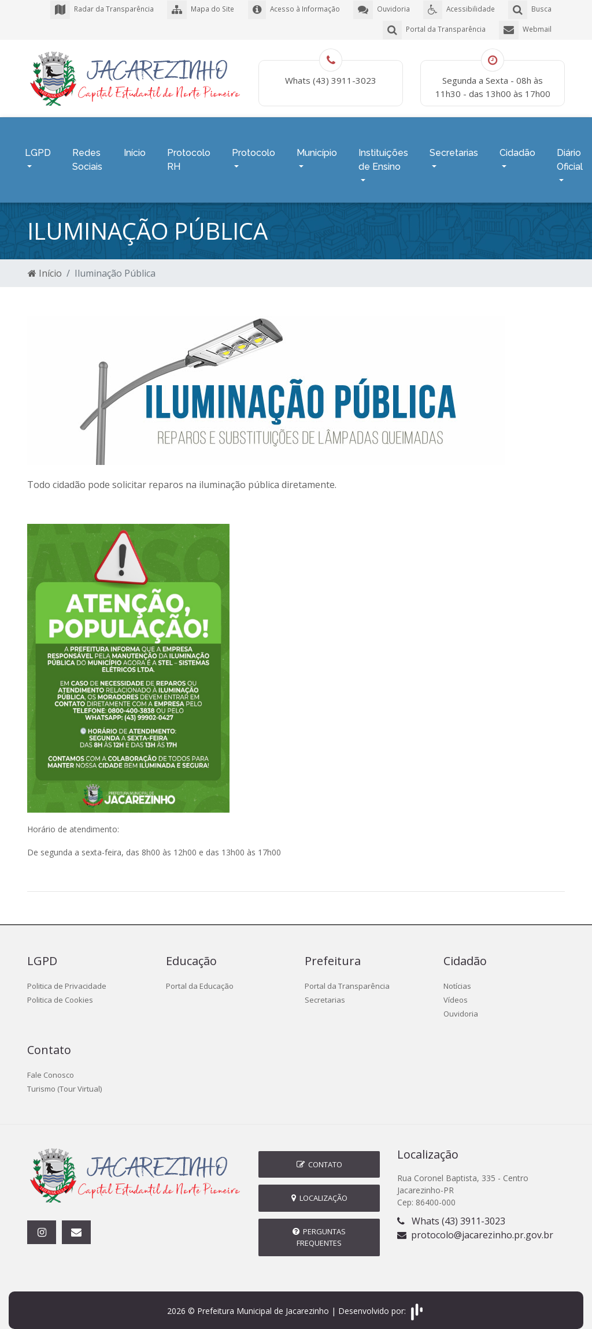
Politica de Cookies (60, 991)
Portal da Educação (200, 977)
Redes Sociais (87, 154)
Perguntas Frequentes (319, 1228)
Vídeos (455, 991)
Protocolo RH (188, 154)
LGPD (38, 147)
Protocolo (253, 147)
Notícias (457, 977)
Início (135, 147)
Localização (319, 1189)
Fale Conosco (50, 1066)
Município (317, 147)
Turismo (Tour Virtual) (64, 1080)
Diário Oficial (570, 154)
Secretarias (454, 147)
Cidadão (517, 147)
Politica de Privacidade (66, 977)
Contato (319, 1155)
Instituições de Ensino (383, 154)
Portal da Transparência (347, 977)
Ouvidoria (460, 1005)
